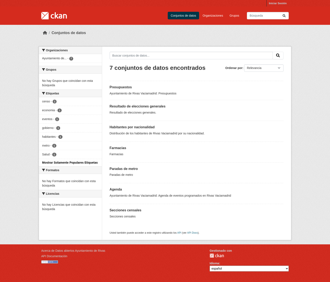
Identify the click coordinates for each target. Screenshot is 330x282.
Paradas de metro (124, 169)
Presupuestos (121, 87)
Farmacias (118, 148)
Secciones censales (125, 210)
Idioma (214, 263)
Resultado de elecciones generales (138, 106)
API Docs (192, 232)
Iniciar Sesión (278, 3)
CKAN (217, 255)
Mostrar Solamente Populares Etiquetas (70, 162)
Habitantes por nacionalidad (132, 127)
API (179, 232)
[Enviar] (284, 15)
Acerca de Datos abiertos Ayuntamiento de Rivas (73, 250)
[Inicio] (45, 33)
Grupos (234, 15)
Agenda (116, 189)
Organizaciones (213, 15)
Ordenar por (233, 68)
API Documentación (54, 256)
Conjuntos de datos (183, 15)
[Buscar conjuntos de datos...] (268, 15)
